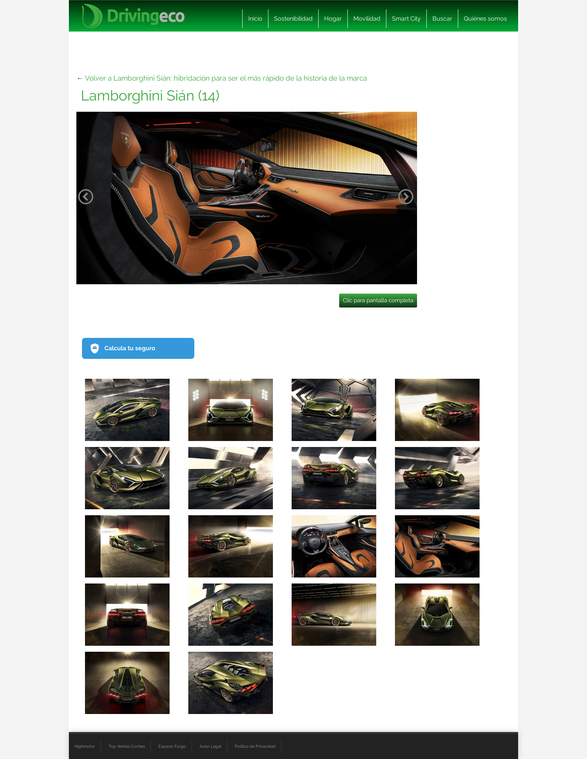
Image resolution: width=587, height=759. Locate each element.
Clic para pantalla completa (378, 300)
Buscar (442, 18)
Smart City (406, 18)
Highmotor (84, 746)
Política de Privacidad (255, 746)
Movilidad (366, 18)
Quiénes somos (485, 18)
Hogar (333, 18)
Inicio (255, 18)
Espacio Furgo (172, 746)
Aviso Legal (210, 746)
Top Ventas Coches (127, 746)
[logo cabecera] (133, 16)
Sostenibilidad (293, 18)
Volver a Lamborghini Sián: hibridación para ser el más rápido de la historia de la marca (226, 78)
